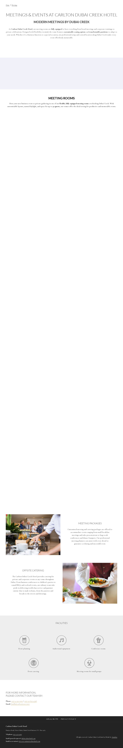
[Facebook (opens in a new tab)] (100, 726)
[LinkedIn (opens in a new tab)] (113, 726)
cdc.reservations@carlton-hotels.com (29, 741)
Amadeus (114, 737)
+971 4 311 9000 (17, 734)
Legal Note (52, 719)
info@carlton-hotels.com (28, 738)
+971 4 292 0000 (17, 701)
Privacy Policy (68, 719)
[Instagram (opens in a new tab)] (106, 726)
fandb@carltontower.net (20, 704)
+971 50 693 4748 (30, 701)
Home (7, 5)
